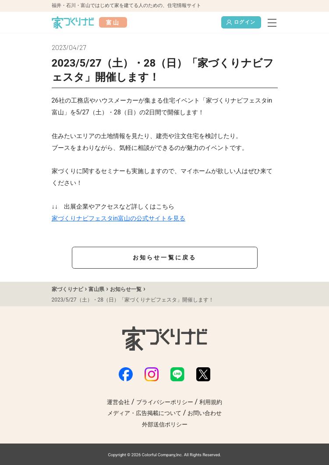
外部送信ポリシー (164, 424)
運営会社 (118, 402)
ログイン (240, 22)
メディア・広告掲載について (144, 413)
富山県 (96, 289)
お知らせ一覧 (126, 289)
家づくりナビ (67, 289)
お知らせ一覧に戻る (165, 257)
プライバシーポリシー (164, 402)
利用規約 (210, 402)
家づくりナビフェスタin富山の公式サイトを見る (118, 218)
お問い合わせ (204, 413)
